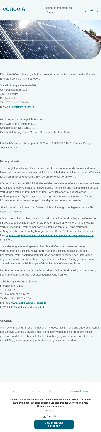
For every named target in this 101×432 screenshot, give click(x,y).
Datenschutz (54, 391)
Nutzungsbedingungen (79, 391)
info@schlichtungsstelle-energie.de (27, 307)
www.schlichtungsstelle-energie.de (28, 303)
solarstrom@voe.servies (21, 107)
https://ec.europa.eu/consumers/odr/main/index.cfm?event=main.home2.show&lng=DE (50, 235)
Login (91, 10)
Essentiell (52, 419)
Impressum (34, 391)
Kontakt (16, 391)
